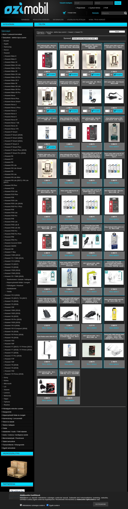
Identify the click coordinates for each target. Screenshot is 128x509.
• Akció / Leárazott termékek (12, 34)
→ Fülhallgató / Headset (14, 285)
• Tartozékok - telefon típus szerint (55, 32)
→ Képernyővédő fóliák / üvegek (17, 282)
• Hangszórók (6, 412)
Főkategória (40, 32)
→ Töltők (8, 292)
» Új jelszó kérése (94, 8)
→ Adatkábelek (10, 289)
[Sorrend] (85, 38)
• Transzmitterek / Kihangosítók (13, 445)
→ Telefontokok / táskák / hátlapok (18, 279)
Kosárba (52, 74)
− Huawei (70, 32)
